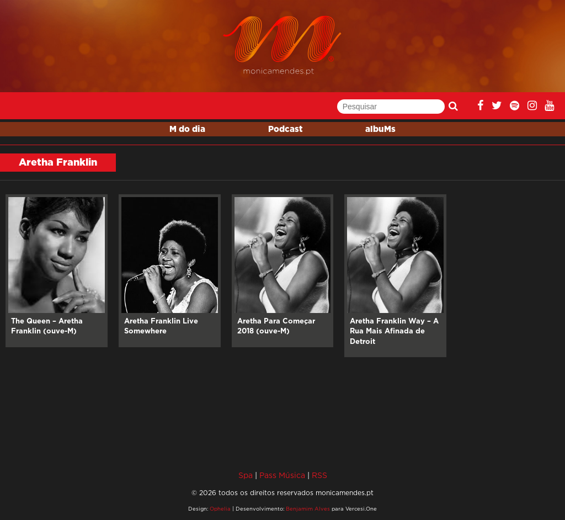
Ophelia (220, 509)
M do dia (187, 129)
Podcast (285, 129)
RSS (319, 475)
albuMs (380, 129)
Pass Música (282, 475)
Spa (245, 475)
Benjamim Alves (308, 509)
